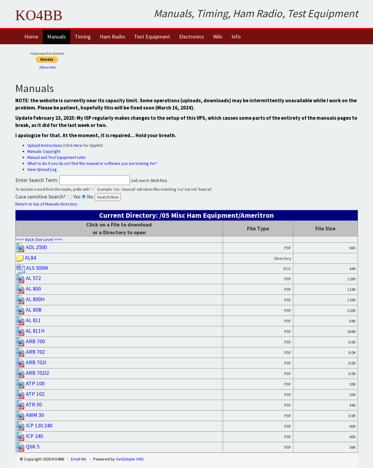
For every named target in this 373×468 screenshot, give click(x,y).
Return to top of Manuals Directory (46, 204)
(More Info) (47, 67)
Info (236, 36)
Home (31, 36)
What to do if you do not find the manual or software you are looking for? (92, 163)
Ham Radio (112, 36)
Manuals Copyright (43, 151)
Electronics (191, 36)
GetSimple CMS (130, 459)
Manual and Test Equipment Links (56, 157)
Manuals (56, 36)
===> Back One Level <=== (39, 239)
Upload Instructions (44, 145)
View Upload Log (42, 169)
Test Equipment (152, 36)
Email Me (79, 459)
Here (78, 145)
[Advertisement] (224, 59)
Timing (83, 36)
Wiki (217, 36)
